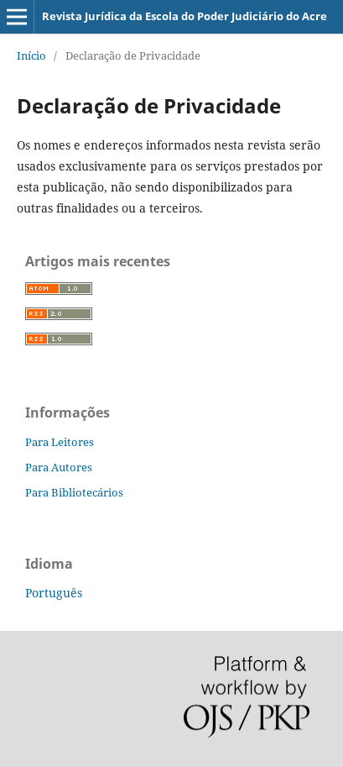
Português (53, 593)
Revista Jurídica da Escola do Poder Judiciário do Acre (184, 16)
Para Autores (58, 467)
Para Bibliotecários (74, 492)
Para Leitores (59, 441)
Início (31, 55)
